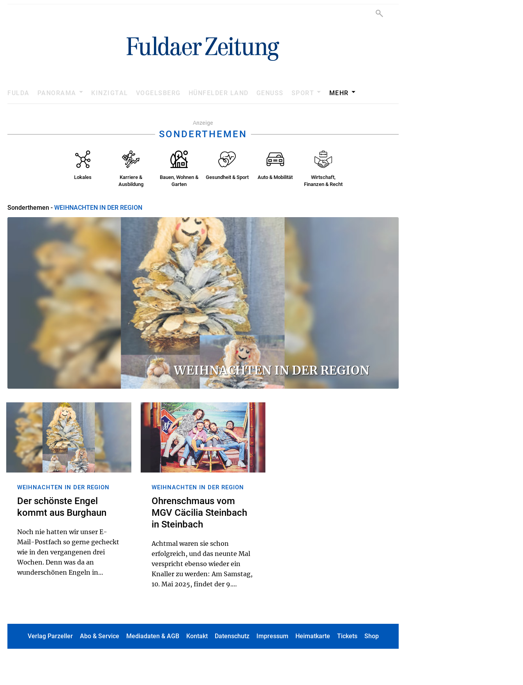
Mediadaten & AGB (152, 636)
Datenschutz (232, 636)
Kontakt (197, 636)
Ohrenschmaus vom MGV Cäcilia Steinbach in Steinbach (199, 513)
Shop (371, 636)
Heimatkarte (312, 636)
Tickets (347, 636)
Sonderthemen (28, 207)
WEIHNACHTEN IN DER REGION (98, 207)
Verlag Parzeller (50, 636)
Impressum (272, 636)
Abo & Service (99, 636)
